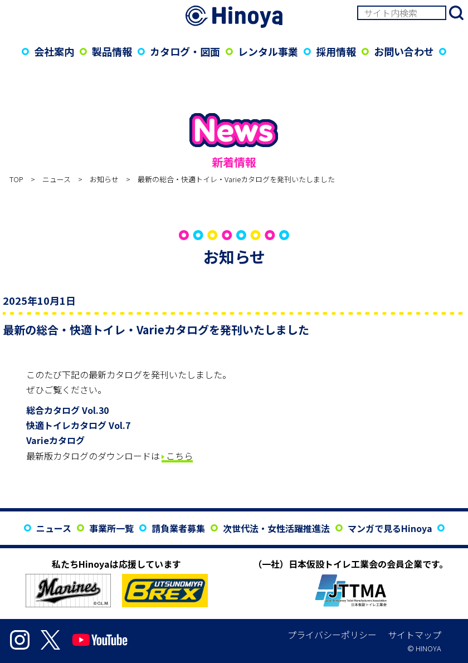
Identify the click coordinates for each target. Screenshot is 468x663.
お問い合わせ (404, 51)
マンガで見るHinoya (390, 528)
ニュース (56, 179)
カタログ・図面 (185, 51)
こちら (179, 455)
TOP (16, 179)
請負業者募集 (178, 528)
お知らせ (104, 179)
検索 (456, 13)
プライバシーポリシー (332, 634)
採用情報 (336, 51)
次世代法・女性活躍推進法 (276, 528)
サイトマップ (414, 634)
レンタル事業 (268, 51)
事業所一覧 (111, 528)
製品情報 (112, 51)
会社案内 (54, 51)
